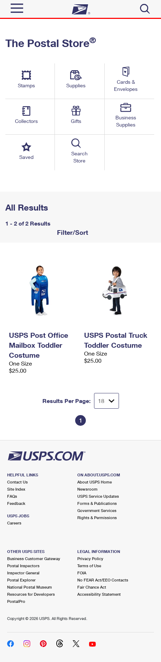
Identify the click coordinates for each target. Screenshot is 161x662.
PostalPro (16, 601)
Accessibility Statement (99, 594)
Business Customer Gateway (33, 558)
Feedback (16, 503)
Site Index (16, 489)
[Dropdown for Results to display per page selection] (106, 401)
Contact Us (17, 482)
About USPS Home (94, 482)
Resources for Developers (31, 594)
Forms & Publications (97, 503)
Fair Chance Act (91, 587)
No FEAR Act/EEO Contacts (102, 580)
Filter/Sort (71, 232)
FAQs (12, 496)
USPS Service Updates (98, 496)
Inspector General (23, 572)
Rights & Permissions (97, 517)
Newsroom (87, 489)
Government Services (96, 510)
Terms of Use (89, 565)
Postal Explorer (21, 580)
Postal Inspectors (23, 565)
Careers (14, 523)
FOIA (81, 572)
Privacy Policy (90, 558)
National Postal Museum (29, 587)
